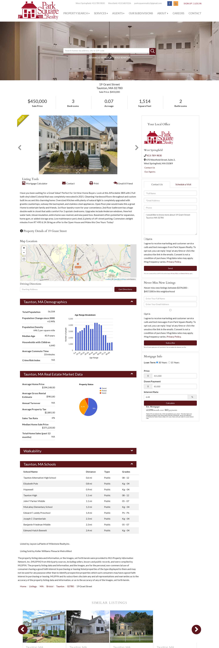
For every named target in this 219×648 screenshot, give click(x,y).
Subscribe (170, 343)
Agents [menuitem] (117, 13)
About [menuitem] (161, 13)
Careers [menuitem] (178, 13)
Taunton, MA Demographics (45, 302)
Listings (33, 586)
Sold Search (122, 57)
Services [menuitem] (100, 13)
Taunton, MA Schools (40, 464)
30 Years (161, 362)
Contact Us (149, 167)
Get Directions (125, 289)
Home (23, 586)
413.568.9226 (124, 3)
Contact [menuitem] (195, 13)
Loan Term (150, 362)
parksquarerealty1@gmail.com (148, 3)
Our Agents (149, 171)
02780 (70, 586)
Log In (197, 3)
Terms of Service (185, 273)
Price (147, 370)
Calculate (170, 403)
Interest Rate (151, 392)
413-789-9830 (154, 155)
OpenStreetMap (120, 279)
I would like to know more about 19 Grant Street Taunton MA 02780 (170, 223)
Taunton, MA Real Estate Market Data (53, 374)
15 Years (173, 362)
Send (170, 268)
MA (42, 586)
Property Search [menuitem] (75, 13)
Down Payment (152, 381)
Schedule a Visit (183, 184)
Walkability (32, 451)
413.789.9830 (98, 3)
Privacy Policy (174, 261)
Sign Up (188, 3)
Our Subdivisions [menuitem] (141, 13)
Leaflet (108, 279)
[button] (152, 51)
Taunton (60, 586)
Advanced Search (99, 57)
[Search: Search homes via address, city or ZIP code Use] (106, 50)
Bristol (49, 586)
